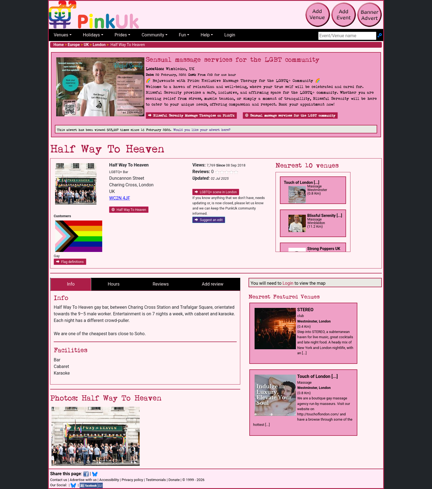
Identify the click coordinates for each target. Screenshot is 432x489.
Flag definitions (70, 262)
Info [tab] (71, 284)
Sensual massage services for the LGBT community (290, 115)
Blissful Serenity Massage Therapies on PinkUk (191, 115)
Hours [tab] (114, 284)
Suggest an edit (209, 220)
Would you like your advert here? (201, 130)
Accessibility (109, 480)
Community (153, 34)
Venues (61, 34)
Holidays (91, 34)
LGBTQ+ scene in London (216, 192)
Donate (174, 480)
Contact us (58, 480)
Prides (121, 34)
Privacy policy (132, 480)
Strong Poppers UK (323, 248)
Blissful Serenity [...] (324, 215)
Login (229, 34)
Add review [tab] (212, 284)
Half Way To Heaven (129, 210)
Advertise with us (83, 480)
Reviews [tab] (161, 284)
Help (205, 34)
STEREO (305, 309)
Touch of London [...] (301, 182)
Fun (182, 34)
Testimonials (156, 480)
